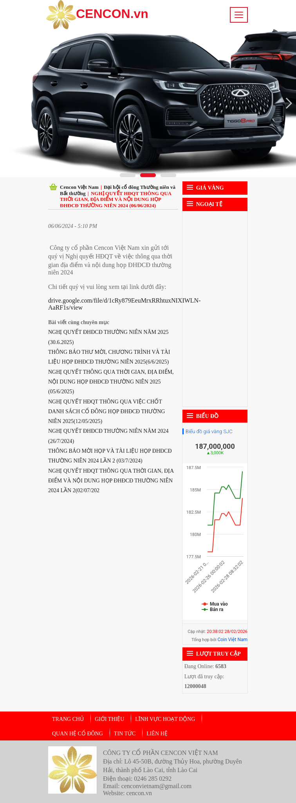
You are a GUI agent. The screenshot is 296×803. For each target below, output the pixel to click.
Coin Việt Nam (232, 639)
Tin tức (124, 734)
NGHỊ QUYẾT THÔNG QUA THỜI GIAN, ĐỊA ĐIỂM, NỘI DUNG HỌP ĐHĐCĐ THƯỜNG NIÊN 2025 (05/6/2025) (111, 382)
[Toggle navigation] (239, 15)
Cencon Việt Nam (79, 187)
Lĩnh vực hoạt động (165, 719)
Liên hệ (157, 734)
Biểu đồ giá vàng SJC (209, 431)
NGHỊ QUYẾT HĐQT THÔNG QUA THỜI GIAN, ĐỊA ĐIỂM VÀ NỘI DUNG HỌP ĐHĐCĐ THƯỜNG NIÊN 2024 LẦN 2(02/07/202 (110, 481)
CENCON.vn (97, 14)
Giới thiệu (109, 719)
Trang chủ (68, 719)
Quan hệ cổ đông (77, 734)
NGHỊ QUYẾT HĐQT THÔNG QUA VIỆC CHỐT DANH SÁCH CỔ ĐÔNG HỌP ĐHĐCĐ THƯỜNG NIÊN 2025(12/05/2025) (106, 412)
